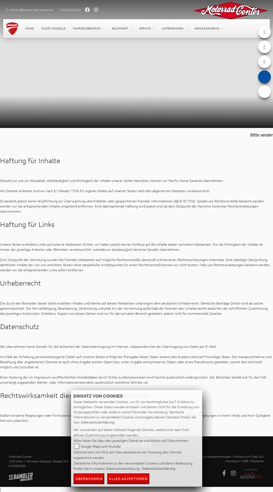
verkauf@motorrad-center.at (31, 9)
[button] (88, 28)
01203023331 (71, 9)
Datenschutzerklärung (97, 422)
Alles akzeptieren (128, 478)
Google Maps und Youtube (101, 446)
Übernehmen (89, 478)
